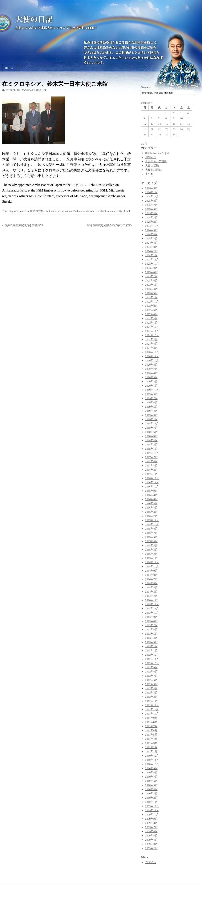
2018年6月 (151, 431)
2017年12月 (152, 452)
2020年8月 (151, 364)
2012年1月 (151, 701)
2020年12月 (152, 352)
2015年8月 (151, 528)
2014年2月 (151, 595)
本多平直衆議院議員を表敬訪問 (22, 225)
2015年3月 (151, 549)
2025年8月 (151, 200)
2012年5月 (151, 684)
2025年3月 (151, 217)
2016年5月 (151, 503)
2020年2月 (151, 381)
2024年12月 (152, 225)
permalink (66, 211)
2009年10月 (152, 814)
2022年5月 (151, 310)
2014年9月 (151, 570)
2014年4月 (151, 587)
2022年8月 (151, 305)
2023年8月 (151, 272)
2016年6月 (151, 499)
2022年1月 (151, 322)
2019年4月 (151, 410)
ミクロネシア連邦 (156, 161)
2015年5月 (151, 541)
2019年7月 (151, 398)
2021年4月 (151, 343)
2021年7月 (151, 339)
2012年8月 (151, 671)
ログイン (150, 862)
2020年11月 (152, 356)
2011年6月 (151, 730)
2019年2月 (151, 419)
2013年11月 (152, 608)
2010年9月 (151, 768)
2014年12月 (152, 562)
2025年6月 (151, 209)
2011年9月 (151, 717)
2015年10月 (152, 524)
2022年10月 (152, 301)
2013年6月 (151, 629)
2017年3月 (151, 469)
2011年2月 (151, 747)
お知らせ (150, 157)
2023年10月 (152, 263)
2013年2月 (151, 646)
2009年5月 (151, 835)
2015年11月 (152, 520)
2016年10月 (152, 486)
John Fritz (13, 90)
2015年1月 (151, 558)
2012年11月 (152, 659)
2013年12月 (152, 604)
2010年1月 (151, 801)
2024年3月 (151, 246)
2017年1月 (151, 474)
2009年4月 (151, 839)
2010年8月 (151, 772)
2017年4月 (151, 465)
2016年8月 (151, 495)
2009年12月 (152, 806)
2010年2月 (151, 797)
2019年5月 (151, 406)
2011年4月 (151, 738)
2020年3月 (151, 377)
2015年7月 (151, 532)
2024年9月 (151, 230)
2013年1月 (151, 650)
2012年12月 (152, 654)
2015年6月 (151, 537)
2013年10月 (152, 612)
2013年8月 (151, 621)
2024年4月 (151, 242)
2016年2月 (151, 516)
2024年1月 (151, 255)
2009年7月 (151, 827)
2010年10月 (152, 764)
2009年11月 (152, 810)
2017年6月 (151, 461)
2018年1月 (151, 448)
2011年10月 (152, 713)
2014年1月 (151, 600)
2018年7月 (151, 427)
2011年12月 (152, 705)
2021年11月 (152, 331)
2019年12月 (152, 389)
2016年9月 (151, 490)
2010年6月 (151, 780)
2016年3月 (151, 511)
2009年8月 (151, 822)
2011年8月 (151, 722)
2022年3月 (151, 318)
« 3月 (144, 143)
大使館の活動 (153, 169)
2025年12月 (152, 196)
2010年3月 (151, 793)
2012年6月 (151, 680)
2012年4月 (151, 688)
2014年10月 (152, 566)
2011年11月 (152, 709)
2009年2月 (151, 848)
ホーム (9, 68)
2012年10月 (152, 663)
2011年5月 (151, 734)
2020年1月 (151, 385)
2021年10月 (152, 335)
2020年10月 (152, 360)
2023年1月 (151, 297)
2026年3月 (151, 188)
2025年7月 (151, 204)
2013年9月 (151, 616)
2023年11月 (152, 259)
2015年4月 (151, 545)
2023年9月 (151, 267)
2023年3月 (151, 293)
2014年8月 (151, 574)
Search (145, 87)
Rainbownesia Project (157, 153)
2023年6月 (151, 280)
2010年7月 (151, 776)
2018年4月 (151, 440)
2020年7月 (151, 368)
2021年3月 (151, 347)
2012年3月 (151, 692)
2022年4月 (151, 314)
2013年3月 (151, 642)
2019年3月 (151, 415)
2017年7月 (151, 457)
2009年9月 (151, 818)
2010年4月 (151, 789)
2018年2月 (151, 444)
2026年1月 (151, 192)
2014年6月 (151, 583)
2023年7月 (151, 276)
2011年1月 (151, 751)
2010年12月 (152, 755)
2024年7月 (151, 238)
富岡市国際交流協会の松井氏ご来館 (110, 225)
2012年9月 (151, 667)
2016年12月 (152, 478)
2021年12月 (152, 326)
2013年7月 (151, 625)
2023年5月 (151, 284)
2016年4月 (151, 507)
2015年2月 (151, 553)
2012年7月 (151, 675)
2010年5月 (151, 785)
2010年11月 (152, 759)
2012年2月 (151, 696)
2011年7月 (151, 726)
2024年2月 (151, 251)
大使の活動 (36, 211)
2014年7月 (151, 579)
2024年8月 (151, 234)
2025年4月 (151, 213)
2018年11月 (152, 423)
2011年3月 (151, 743)
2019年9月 (151, 394)
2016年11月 (152, 482)
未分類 (149, 174)
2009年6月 (151, 831)
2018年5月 (151, 436)
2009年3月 (151, 843)
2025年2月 (151, 221)
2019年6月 (151, 402)
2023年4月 (151, 289)
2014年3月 (151, 591)
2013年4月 (151, 637)
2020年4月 (151, 373)
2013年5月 (151, 633)
